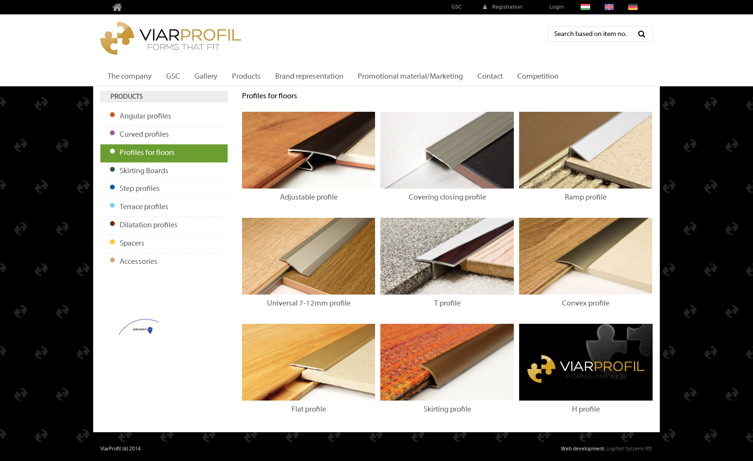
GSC (456, 7)
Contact (490, 77)
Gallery (206, 77)
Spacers (132, 244)
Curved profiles (144, 135)
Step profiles (140, 189)
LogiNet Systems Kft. (629, 449)
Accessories (139, 262)
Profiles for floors (147, 153)
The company (130, 77)
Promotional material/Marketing (410, 77)
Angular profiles (145, 116)
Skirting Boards (144, 171)
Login (556, 7)
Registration (501, 7)
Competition (538, 77)
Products (246, 77)
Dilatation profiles (149, 225)
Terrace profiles (144, 207)
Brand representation (309, 77)
